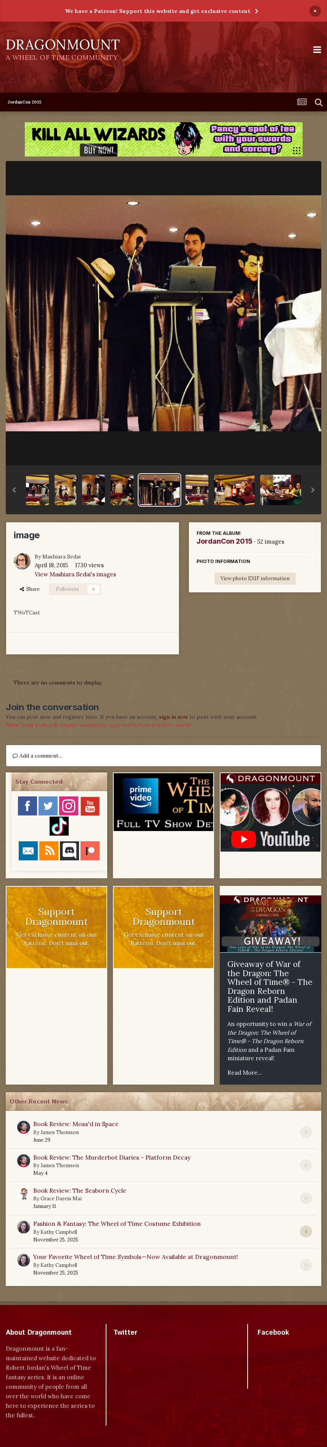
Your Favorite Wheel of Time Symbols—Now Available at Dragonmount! (135, 1256)
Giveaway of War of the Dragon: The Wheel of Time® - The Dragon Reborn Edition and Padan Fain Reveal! (270, 986)
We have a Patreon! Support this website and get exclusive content (157, 11)
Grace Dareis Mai (61, 1198)
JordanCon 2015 (225, 541)
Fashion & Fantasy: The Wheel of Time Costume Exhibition (117, 1223)
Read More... (244, 1072)
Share (30, 589)
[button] (14, 490)
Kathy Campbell (58, 1232)
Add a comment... (37, 755)
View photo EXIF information (255, 578)
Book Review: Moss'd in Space (76, 1124)
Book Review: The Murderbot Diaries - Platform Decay (111, 1157)
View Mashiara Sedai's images (75, 574)
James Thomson (59, 1132)
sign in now (173, 716)
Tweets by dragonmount (147, 1346)
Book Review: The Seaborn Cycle (79, 1190)
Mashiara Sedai (61, 556)
